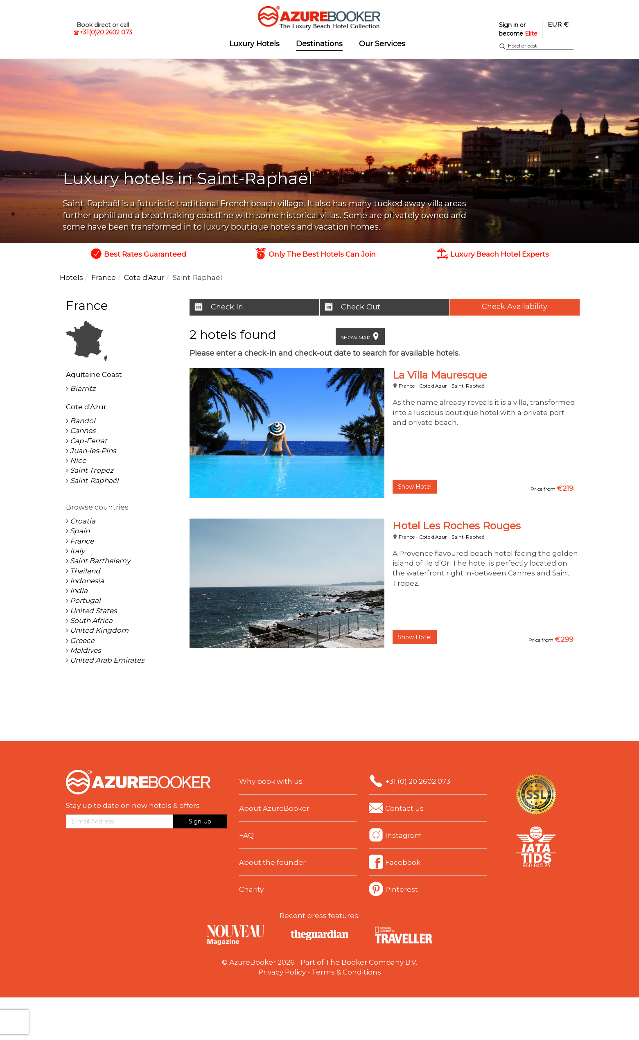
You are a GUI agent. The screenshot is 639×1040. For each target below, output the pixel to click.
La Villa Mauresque (440, 375)
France (407, 386)
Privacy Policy (282, 972)
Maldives (85, 650)
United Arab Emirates (107, 660)
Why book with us (271, 781)
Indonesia (87, 581)
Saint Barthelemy (100, 561)
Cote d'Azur (433, 386)
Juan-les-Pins (93, 451)
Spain (80, 531)
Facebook (402, 862)
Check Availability (514, 306)
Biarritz (83, 388)
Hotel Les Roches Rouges (457, 525)
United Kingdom (99, 630)
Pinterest (401, 889)
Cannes (82, 430)
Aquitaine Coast (94, 374)
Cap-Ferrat (88, 441)
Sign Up (200, 821)
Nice (78, 460)
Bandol (82, 421)
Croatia (82, 521)
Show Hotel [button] (414, 486)
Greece (82, 640)
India (79, 591)
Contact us (404, 808)
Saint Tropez (91, 470)
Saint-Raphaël (468, 386)
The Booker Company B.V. (371, 962)
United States (93, 611)
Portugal (85, 600)
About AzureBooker (274, 808)
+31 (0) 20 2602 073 (417, 781)
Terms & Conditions (346, 972)
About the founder (272, 862)
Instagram (403, 835)
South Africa (91, 620)
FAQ (246, 835)
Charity (251, 889)
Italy (77, 551)
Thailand (85, 571)
